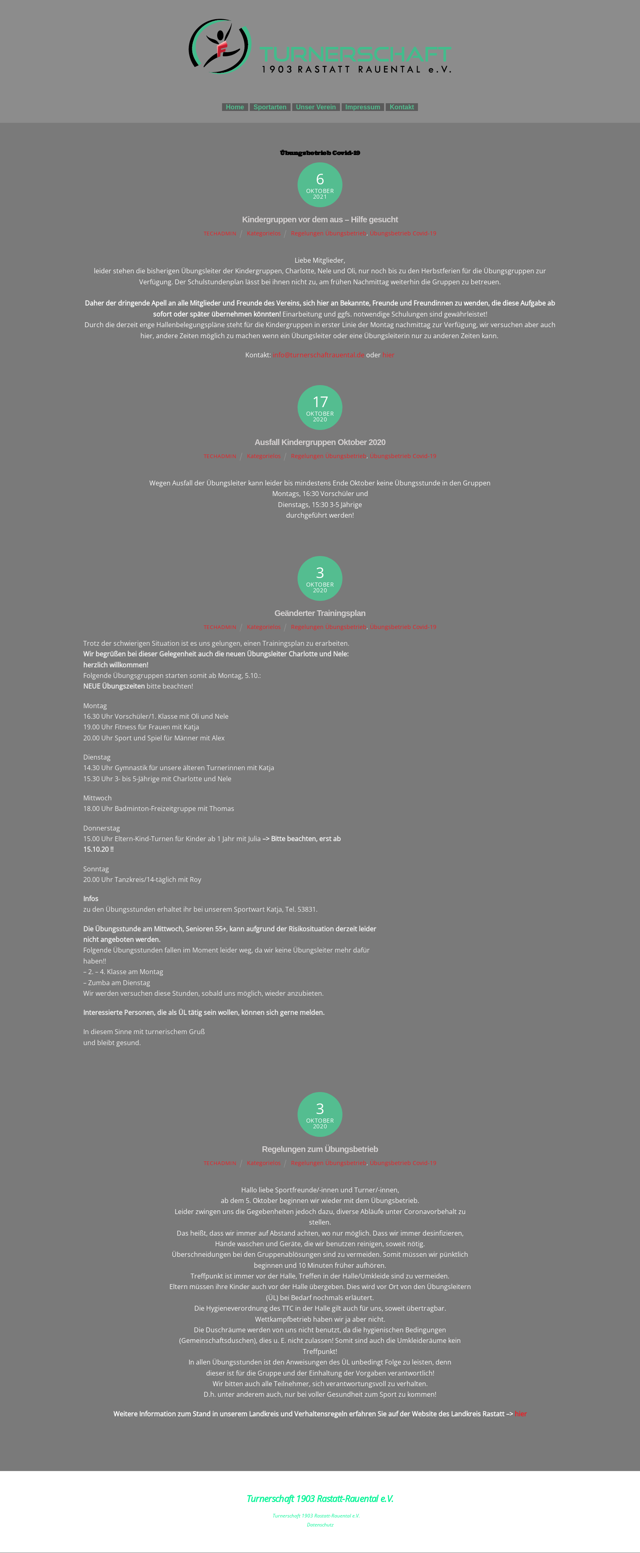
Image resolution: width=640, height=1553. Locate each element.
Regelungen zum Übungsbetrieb (320, 1149)
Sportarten (270, 107)
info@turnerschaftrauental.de (318, 355)
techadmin (220, 233)
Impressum (362, 107)
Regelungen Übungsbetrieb (329, 233)
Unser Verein (316, 107)
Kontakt (402, 107)
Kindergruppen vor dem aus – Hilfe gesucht (320, 219)
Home (235, 107)
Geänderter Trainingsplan (319, 613)
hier (388, 355)
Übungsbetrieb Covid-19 (403, 233)
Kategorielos (264, 233)
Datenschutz (320, 1525)
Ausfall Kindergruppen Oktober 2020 (320, 442)
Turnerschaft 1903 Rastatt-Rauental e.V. (316, 1516)
